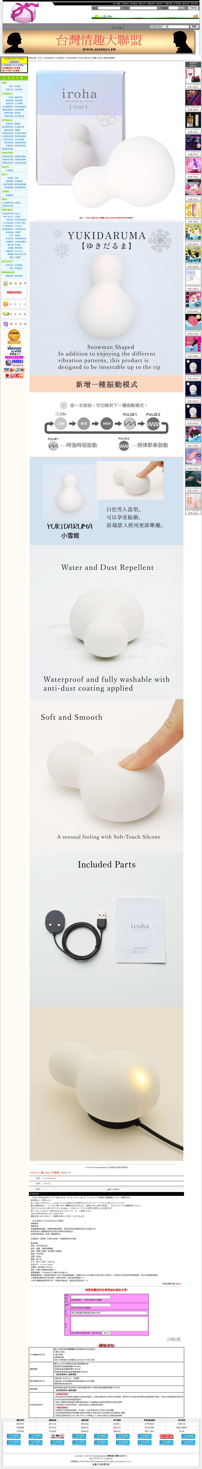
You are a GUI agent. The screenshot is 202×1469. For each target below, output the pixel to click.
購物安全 (85, 1430)
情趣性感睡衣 (181, 1430)
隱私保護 (85, 1427)
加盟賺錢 (20, 1430)
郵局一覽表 (149, 1434)
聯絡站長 (117, 1434)
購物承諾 (85, 1434)
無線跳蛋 (60, 58)
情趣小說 (181, 1427)
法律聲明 (20, 1434)
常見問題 (52, 1434)
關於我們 (20, 1427)
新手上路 (52, 1427)
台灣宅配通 (149, 1427)
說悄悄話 (71, 1352)
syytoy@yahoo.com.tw (122, 1464)
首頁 (40, 58)
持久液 (181, 1434)
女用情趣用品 (49, 58)
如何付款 (52, 1430)
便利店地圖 (149, 1430)
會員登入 (117, 1427)
